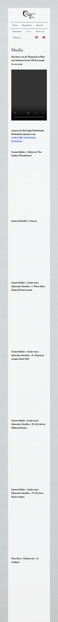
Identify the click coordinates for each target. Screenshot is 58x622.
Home (15, 25)
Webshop (17, 37)
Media (28, 31)
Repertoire (17, 31)
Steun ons (40, 31)
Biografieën (27, 25)
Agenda (39, 25)
